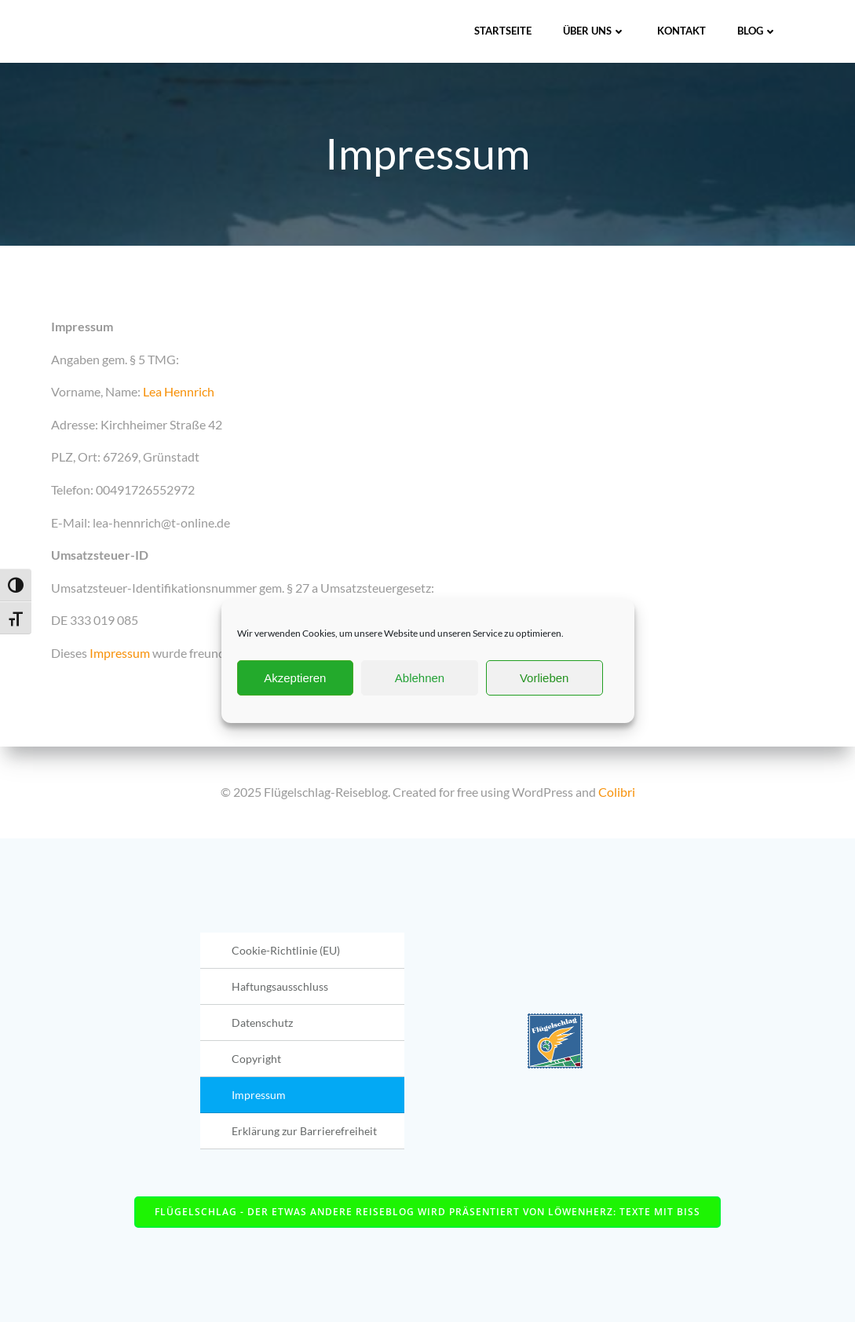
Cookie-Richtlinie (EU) (286, 950)
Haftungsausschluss (280, 986)
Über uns (594, 30)
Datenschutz (262, 1022)
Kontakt (681, 30)
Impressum (120, 652)
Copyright (256, 1058)
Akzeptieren (295, 678)
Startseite (503, 30)
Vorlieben (544, 678)
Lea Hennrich (178, 391)
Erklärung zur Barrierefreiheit (304, 1131)
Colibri (616, 791)
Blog (757, 30)
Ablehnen (419, 678)
